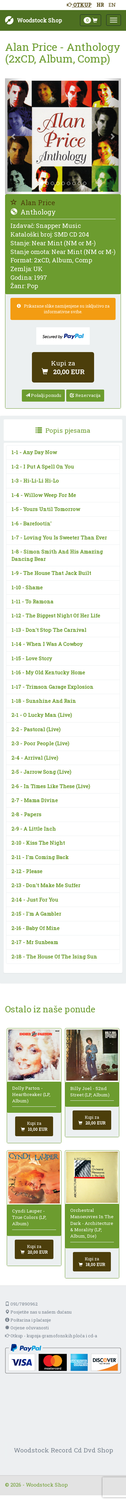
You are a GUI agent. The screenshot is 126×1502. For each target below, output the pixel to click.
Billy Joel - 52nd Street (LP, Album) (90, 1091)
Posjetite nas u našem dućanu (38, 1312)
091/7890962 (21, 1304)
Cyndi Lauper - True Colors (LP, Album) (29, 1217)
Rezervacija (85, 395)
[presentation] (63, 430)
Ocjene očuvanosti (27, 1328)
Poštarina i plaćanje (28, 1320)
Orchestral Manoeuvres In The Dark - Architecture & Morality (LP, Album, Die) (92, 1223)
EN (112, 4)
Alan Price (32, 202)
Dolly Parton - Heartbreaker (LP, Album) (31, 1094)
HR (100, 4)
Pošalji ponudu (43, 395)
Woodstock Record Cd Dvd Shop (63, 1450)
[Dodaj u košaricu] (63, 367)
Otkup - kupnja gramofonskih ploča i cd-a (51, 1336)
